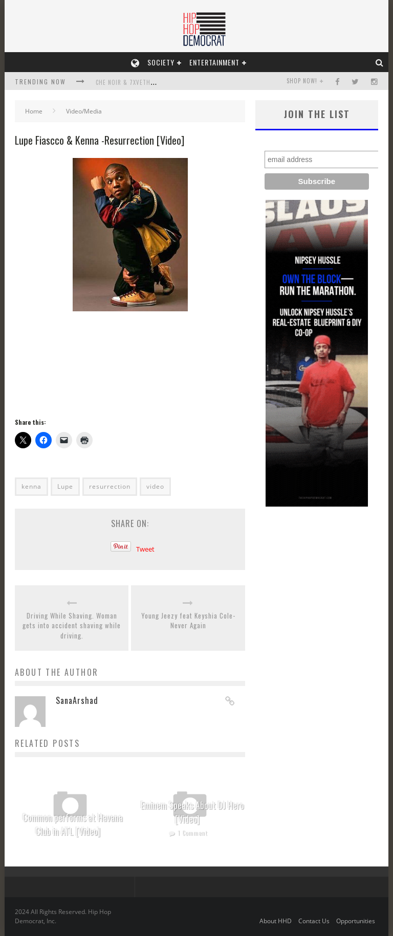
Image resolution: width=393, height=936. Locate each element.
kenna (31, 486)
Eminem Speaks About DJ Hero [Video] (192, 812)
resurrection (109, 486)
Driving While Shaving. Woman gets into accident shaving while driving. (72, 626)
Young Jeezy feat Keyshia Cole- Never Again (188, 621)
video (155, 486)
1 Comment (192, 833)
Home (33, 111)
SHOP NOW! (302, 81)
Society (160, 62)
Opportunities (355, 921)
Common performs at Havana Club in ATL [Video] (73, 824)
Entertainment (214, 62)
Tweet (145, 549)
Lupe (65, 486)
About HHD (275, 921)
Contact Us (314, 921)
